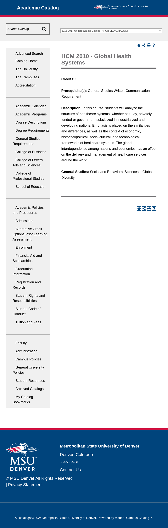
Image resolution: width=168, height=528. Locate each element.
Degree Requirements (32, 130)
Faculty (21, 343)
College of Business (30, 152)
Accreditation (25, 85)
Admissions (24, 221)
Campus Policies (28, 359)
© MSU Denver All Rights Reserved (39, 478)
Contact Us (70, 469)
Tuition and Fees (28, 322)
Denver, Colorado (76, 454)
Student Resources (30, 381)
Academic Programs (31, 114)
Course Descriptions (31, 122)
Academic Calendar (30, 106)
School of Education (30, 187)
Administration (26, 351)
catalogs (25, 518)
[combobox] (111, 30)
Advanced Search (29, 54)
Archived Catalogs (29, 389)
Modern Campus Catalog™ (133, 518)
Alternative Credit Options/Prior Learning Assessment (30, 234)
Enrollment (23, 247)
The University (26, 69)
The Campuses (27, 77)
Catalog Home (26, 61)
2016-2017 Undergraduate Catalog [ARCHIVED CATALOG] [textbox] (95, 30)
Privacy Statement (25, 484)
